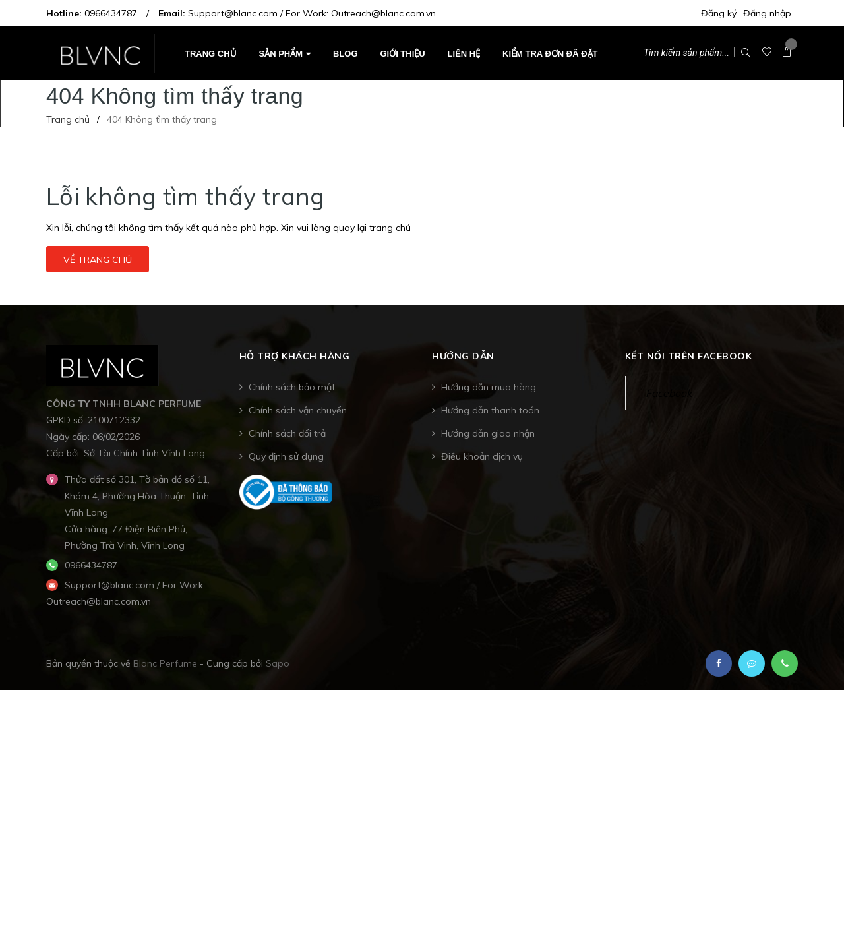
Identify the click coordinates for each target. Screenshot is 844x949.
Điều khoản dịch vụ (482, 456)
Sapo (277, 663)
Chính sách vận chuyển (298, 410)
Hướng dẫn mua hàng (488, 387)
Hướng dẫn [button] (463, 357)
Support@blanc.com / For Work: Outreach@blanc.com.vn (312, 13)
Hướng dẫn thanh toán (490, 410)
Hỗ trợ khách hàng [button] (294, 357)
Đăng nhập (767, 13)
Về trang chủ (97, 260)
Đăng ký (719, 13)
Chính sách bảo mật (292, 387)
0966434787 (110, 13)
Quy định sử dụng (286, 456)
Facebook (669, 393)
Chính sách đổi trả (287, 433)
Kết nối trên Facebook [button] (688, 357)
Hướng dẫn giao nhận (488, 433)
